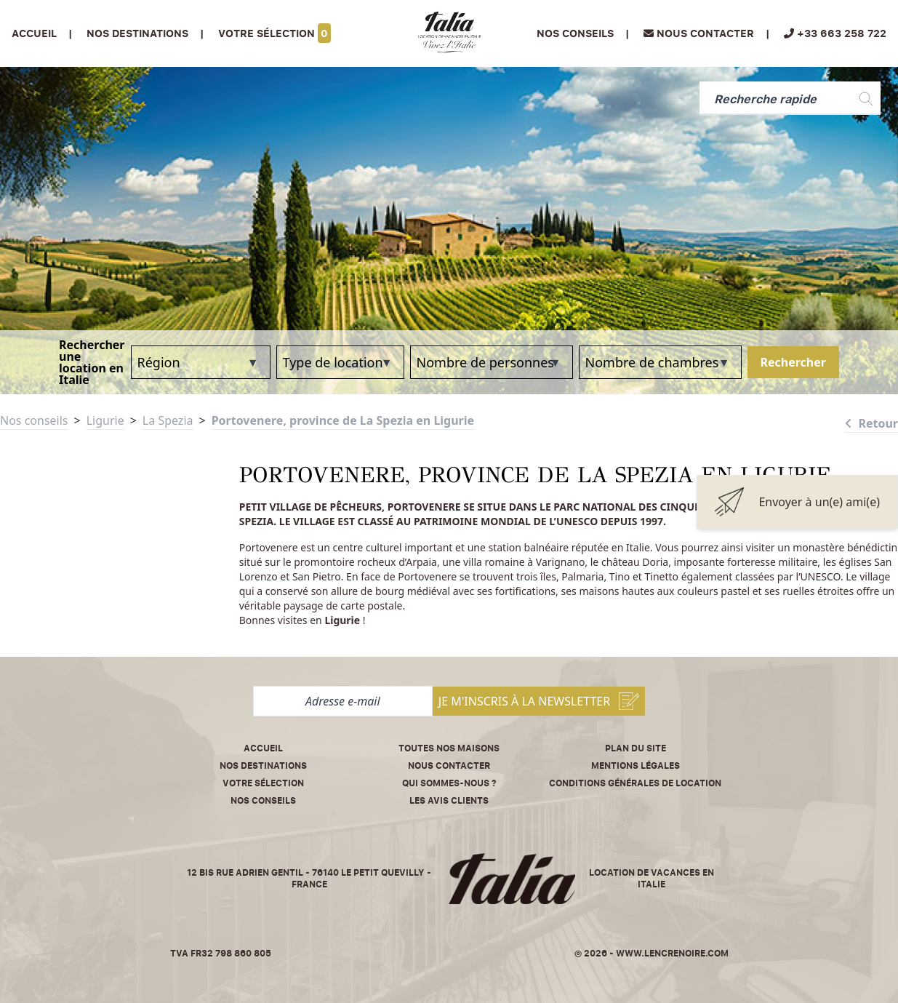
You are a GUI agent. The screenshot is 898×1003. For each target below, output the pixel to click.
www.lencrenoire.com (672, 953)
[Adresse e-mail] (343, 701)
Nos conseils (575, 33)
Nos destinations (263, 765)
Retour (871, 423)
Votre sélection (274, 33)
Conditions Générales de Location (635, 783)
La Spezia (168, 420)
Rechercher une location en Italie (91, 362)
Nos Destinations (137, 33)
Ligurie (105, 420)
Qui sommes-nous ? (449, 783)
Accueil (34, 33)
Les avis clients (449, 800)
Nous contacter (449, 765)
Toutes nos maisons (449, 748)
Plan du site (635, 748)
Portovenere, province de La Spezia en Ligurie (343, 420)
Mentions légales (635, 765)
